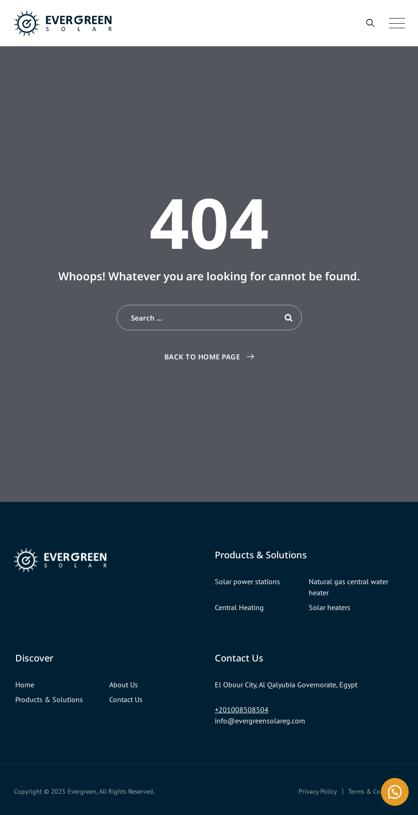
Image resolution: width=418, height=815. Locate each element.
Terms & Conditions (376, 791)
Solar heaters (329, 607)
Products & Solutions (49, 699)
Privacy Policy (318, 791)
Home (24, 684)
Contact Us (126, 699)
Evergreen (82, 791)
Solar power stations (247, 581)
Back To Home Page (202, 356)
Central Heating (239, 607)
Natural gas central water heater (348, 587)
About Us (123, 684)
